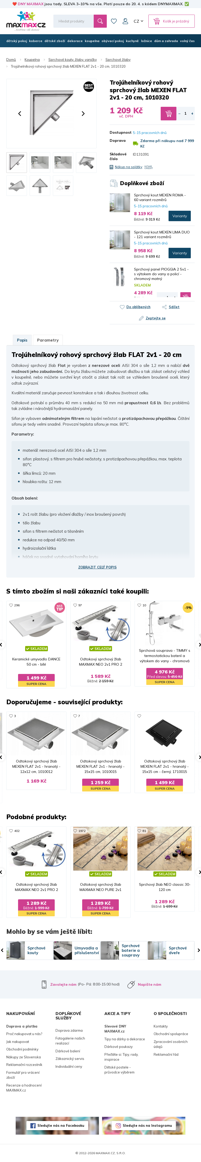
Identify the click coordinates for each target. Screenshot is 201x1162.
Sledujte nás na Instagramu (147, 1125)
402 (17, 831)
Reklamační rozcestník (24, 1065)
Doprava (117, 140)
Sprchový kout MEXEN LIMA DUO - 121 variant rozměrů (162, 234)
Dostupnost (117, 132)
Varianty (179, 216)
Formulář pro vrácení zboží (23, 1075)
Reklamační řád (166, 1054)
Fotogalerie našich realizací (70, 1041)
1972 (82, 831)
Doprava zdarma (69, 1030)
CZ (136, 21)
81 (144, 831)
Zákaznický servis (69, 1059)
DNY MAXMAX (30, 4)
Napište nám (149, 984)
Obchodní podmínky (22, 1049)
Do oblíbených (138, 307)
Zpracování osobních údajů (171, 1044)
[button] (19, 113)
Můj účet (125, 21)
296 (17, 605)
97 (80, 605)
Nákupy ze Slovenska (23, 1057)
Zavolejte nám (63, 984)
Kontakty (161, 1026)
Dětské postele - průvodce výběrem (119, 1070)
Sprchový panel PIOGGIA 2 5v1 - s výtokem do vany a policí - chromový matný (161, 274)
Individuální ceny (68, 1066)
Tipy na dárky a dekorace (124, 1039)
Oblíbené (113, 21)
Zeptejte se (156, 318)
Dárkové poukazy (118, 1046)
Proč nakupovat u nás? (24, 1034)
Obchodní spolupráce (171, 1034)
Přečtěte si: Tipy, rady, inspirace (121, 1057)
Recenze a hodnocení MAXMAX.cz (24, 1088)
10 (144, 605)
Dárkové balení (67, 1051)
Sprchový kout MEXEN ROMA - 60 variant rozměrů (160, 197)
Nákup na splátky (128, 167)
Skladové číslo (117, 156)
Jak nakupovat (17, 1042)
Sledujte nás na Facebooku (60, 1125)
